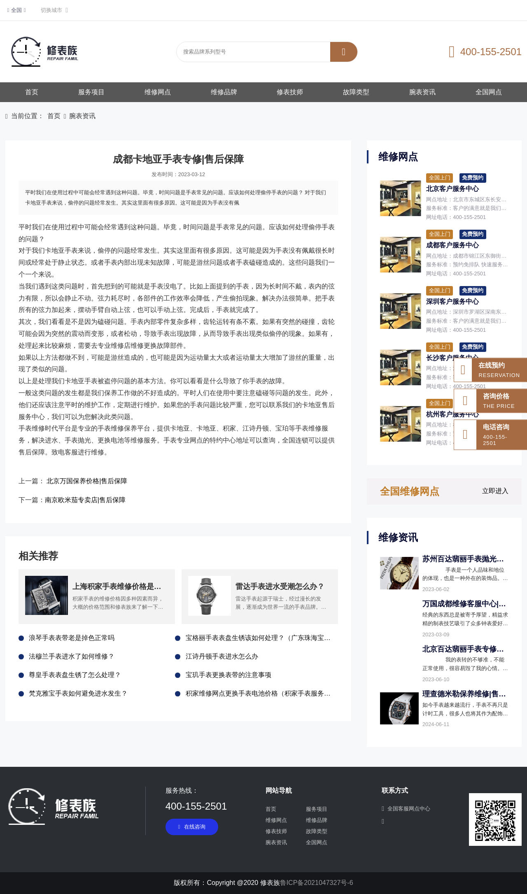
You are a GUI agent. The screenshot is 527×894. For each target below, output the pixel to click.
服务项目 (91, 91)
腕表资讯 (422, 91)
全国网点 (489, 91)
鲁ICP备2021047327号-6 (316, 882)
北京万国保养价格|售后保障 (87, 480)
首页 (31, 91)
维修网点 (158, 91)
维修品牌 (224, 91)
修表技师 (290, 91)
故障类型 (356, 91)
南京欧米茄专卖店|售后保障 (85, 499)
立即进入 (495, 490)
